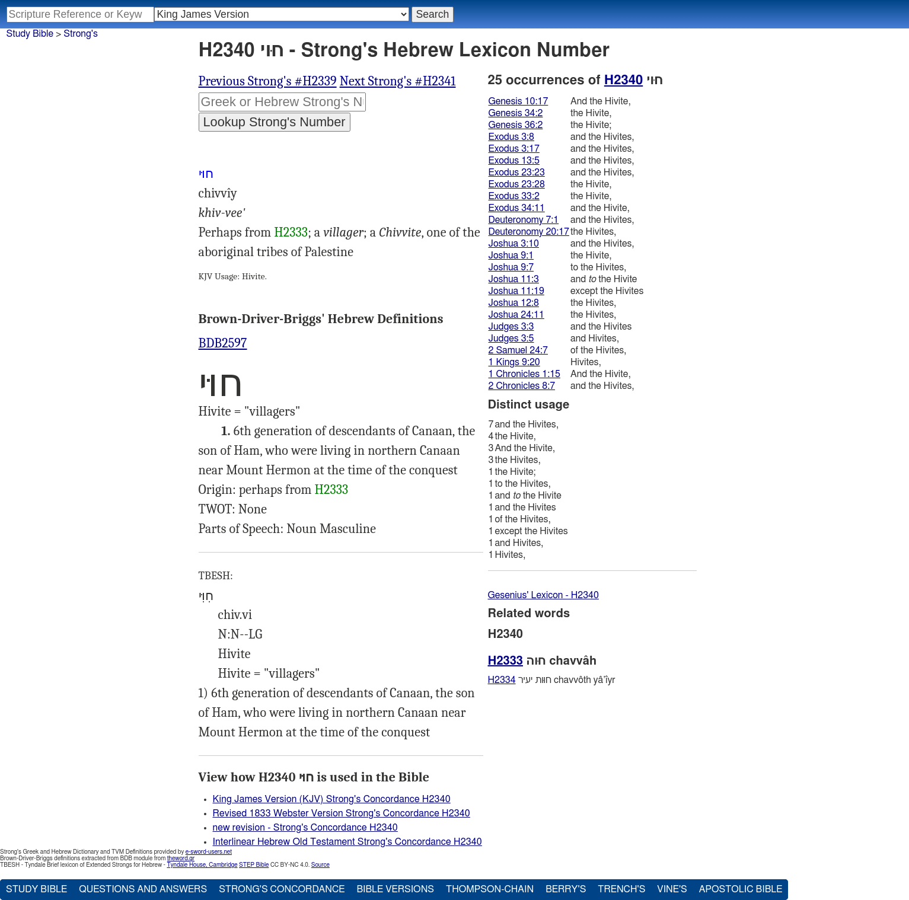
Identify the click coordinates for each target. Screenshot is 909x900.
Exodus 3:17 (514, 149)
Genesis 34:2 (516, 113)
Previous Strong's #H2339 (268, 81)
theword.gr (180, 858)
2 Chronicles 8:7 (522, 386)
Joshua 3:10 (514, 243)
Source (320, 865)
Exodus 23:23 (517, 172)
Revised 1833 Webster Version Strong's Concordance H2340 (341, 813)
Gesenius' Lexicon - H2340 (543, 595)
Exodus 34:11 (517, 208)
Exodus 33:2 (514, 196)
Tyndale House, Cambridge (202, 865)
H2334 (502, 680)
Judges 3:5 (511, 338)
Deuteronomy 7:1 (524, 220)
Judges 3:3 (511, 326)
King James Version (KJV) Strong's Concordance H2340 (332, 799)
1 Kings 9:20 (514, 362)
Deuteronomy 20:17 (529, 232)
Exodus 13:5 (514, 160)
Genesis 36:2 (516, 125)
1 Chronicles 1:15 (524, 374)
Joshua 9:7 (511, 267)
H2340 (623, 80)
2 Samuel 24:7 (518, 350)
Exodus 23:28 (517, 184)
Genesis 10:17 (518, 101)
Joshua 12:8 (514, 303)
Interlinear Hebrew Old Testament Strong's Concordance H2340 (347, 842)
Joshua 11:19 (516, 291)
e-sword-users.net (209, 852)
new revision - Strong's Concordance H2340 (305, 827)
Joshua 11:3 (514, 279)
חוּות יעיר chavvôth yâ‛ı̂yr (551, 680)
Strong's (80, 34)
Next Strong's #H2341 (398, 81)
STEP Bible (254, 865)
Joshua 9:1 (511, 255)
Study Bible (30, 34)
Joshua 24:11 (516, 315)
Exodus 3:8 (512, 137)
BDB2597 (223, 343)
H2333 (291, 232)
